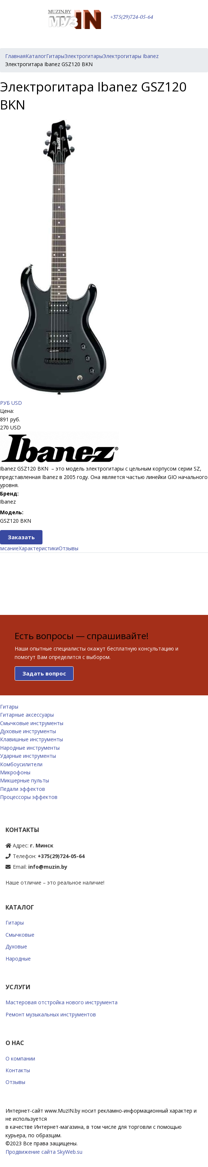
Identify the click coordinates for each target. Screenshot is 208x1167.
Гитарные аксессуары (27, 714)
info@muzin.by (47, 866)
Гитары (9, 706)
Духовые (16, 946)
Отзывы (68, 548)
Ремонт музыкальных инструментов (50, 1014)
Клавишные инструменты (31, 739)
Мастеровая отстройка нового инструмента (61, 1002)
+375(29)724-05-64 (131, 16)
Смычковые (19, 934)
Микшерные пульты (24, 780)
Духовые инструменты (28, 731)
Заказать (21, 537)
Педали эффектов (22, 788)
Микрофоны (15, 772)
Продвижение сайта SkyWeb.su (43, 1151)
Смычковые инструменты (31, 723)
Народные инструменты (30, 747)
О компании (20, 1058)
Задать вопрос (44, 673)
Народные (18, 958)
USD (16, 402)
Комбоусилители (21, 764)
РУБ (5, 402)
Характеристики (39, 548)
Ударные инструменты (28, 755)
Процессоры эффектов (28, 796)
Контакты (17, 1070)
